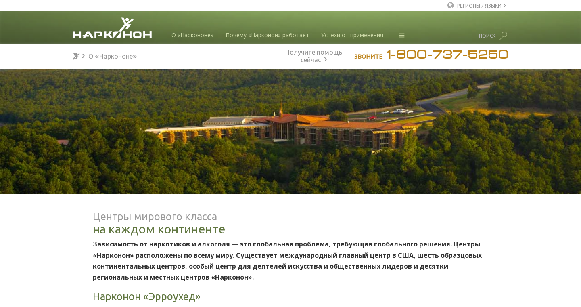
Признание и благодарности (123, 262)
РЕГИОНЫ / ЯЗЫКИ (479, 5)
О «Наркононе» (192, 35)
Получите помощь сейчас (313, 55)
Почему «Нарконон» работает (267, 35)
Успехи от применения (352, 35)
